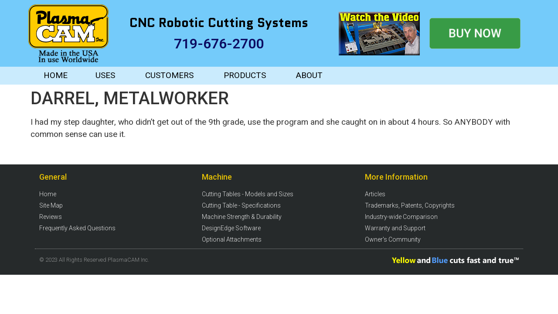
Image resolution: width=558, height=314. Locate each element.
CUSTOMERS (169, 75)
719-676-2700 (219, 43)
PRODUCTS (245, 75)
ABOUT (309, 75)
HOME (56, 75)
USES (105, 75)
